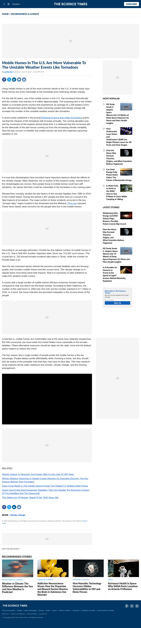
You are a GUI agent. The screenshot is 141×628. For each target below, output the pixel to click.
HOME (5, 14)
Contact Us (43, 614)
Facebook (4, 79)
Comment (19, 79)
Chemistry (76, 610)
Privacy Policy (32, 614)
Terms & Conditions (18, 614)
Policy (48, 610)
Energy (41, 610)
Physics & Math (64, 610)
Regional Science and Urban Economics (61, 117)
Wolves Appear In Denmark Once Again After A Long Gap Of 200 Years (38, 474)
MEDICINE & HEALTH (45, 580)
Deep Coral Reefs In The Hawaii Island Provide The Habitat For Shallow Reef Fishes (45, 486)
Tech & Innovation (8, 610)
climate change (17, 515)
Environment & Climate (105, 610)
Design (19, 610)
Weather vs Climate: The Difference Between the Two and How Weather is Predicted (17, 587)
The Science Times (70, 4)
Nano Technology (30, 610)
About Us (5, 614)
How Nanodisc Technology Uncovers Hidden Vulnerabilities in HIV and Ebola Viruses (87, 587)
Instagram (137, 606)
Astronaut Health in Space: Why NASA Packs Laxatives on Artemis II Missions (123, 586)
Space (55, 610)
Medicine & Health (88, 610)
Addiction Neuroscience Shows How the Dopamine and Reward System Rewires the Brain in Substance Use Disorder (52, 589)
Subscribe (131, 4)
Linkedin (14, 79)
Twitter (9, 79)
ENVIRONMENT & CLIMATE (25, 14)
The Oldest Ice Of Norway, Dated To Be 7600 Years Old (30, 497)
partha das (8, 72)
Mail (24, 79)
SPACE (110, 580)
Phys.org (71, 203)
